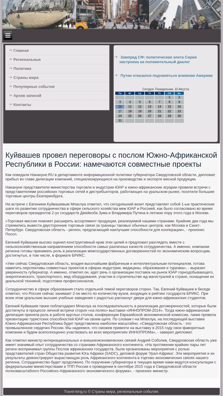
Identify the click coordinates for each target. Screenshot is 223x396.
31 (120, 120)
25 (130, 116)
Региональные (27, 59)
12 (139, 106)
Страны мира (25, 77)
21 (159, 111)
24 (120, 116)
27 (149, 116)
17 (120, 111)
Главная (21, 50)
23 (179, 111)
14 (159, 106)
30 (179, 116)
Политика (22, 68)
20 (149, 111)
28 (159, 116)
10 (120, 106)
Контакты (22, 104)
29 (169, 116)
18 (130, 111)
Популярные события (34, 86)
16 (179, 106)
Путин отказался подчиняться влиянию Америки (167, 75)
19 (139, 111)
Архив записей (27, 95)
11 (130, 106)
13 (149, 106)
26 (139, 116)
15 (169, 106)
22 (169, 111)
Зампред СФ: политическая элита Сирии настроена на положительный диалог (158, 59)
